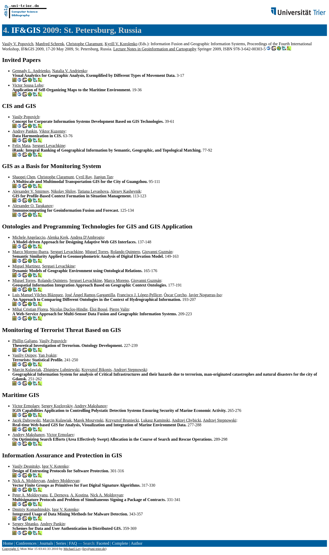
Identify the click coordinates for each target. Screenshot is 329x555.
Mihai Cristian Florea (30, 309)
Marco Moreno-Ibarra (30, 251)
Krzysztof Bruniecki (122, 420)
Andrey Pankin (24, 131)
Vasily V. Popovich (17, 44)
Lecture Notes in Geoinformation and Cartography (155, 49)
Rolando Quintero (125, 251)
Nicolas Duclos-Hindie (69, 309)
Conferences (26, 543)
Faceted (102, 543)
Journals (46, 543)
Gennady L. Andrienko (31, 71)
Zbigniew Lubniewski (61, 369)
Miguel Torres (96, 251)
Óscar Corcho (175, 295)
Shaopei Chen (23, 177)
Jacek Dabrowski (26, 420)
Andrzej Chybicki (186, 420)
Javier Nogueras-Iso (205, 295)
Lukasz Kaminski (155, 420)
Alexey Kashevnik (125, 191)
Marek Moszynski (88, 420)
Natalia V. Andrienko (69, 71)
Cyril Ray (84, 177)
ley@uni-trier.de (94, 549)
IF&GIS (26, 30)
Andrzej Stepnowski (130, 369)
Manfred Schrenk (49, 44)
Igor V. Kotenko (55, 466)
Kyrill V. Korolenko (121, 44)
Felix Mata (21, 145)
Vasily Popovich (25, 117)
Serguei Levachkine (48, 145)
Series (61, 543)
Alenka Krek (57, 237)
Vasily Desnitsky (26, 466)
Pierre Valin (119, 309)
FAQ (73, 543)
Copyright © (11, 549)
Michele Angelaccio (28, 237)
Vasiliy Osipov (24, 355)
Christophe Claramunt (84, 44)
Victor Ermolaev (25, 406)
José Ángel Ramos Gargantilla (90, 295)
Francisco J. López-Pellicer (139, 295)
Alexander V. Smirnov (30, 191)
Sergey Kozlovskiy (56, 406)
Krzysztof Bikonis (96, 369)
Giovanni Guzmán (157, 251)
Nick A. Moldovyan (28, 480)
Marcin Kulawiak (26, 369)
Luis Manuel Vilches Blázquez (37, 295)
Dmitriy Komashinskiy (31, 509)
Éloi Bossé (98, 309)
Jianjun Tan (103, 177)
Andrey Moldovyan (63, 480)
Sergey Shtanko (25, 524)
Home (8, 543)
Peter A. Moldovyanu (30, 495)
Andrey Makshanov (90, 406)
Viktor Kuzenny (52, 131)
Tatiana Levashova (93, 191)
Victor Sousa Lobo (27, 85)
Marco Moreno (116, 280)
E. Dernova (59, 495)
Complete (120, 543)
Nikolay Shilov (63, 191)
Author (136, 543)
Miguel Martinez (26, 266)
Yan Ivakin (47, 355)
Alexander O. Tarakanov (32, 205)
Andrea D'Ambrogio (87, 237)
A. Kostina (79, 495)
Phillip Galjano (24, 341)
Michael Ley (72, 549)
